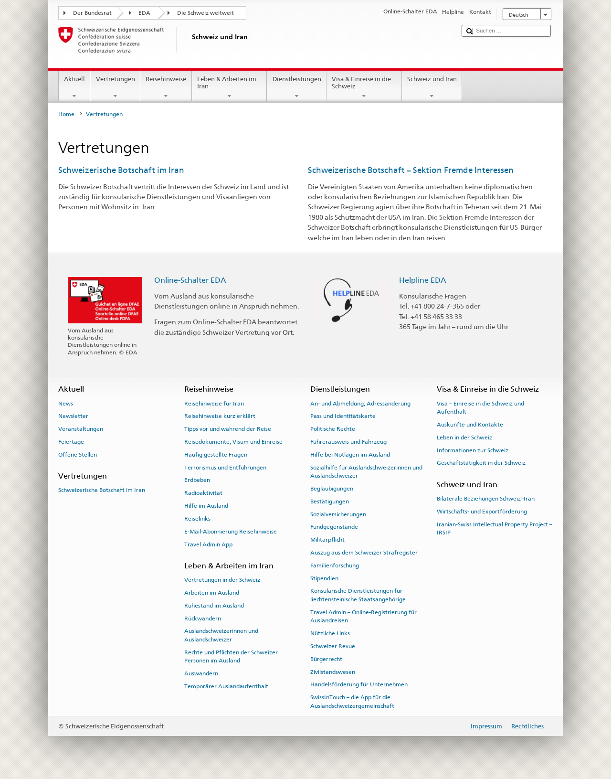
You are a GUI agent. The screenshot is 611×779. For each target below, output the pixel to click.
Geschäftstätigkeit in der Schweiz (481, 462)
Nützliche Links (330, 633)
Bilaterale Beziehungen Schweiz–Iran (486, 498)
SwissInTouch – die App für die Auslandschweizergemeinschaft (352, 701)
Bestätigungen (329, 501)
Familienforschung (334, 565)
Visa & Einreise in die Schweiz (364, 87)
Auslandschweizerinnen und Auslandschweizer (221, 635)
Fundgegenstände (334, 526)
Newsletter (73, 416)
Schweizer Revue (332, 646)
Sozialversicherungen (338, 514)
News (65, 403)
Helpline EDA (422, 280)
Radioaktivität (203, 493)
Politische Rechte (332, 429)
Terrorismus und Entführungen (225, 467)
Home (66, 114)
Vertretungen (115, 87)
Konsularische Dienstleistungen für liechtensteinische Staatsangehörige (358, 594)
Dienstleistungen (296, 87)
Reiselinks (197, 518)
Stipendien (324, 578)
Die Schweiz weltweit (205, 13)
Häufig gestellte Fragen (215, 454)
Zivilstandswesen (332, 671)
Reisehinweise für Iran (214, 403)
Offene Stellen (77, 454)
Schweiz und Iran (432, 87)
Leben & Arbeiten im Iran (229, 87)
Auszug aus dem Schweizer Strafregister (364, 552)
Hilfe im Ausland (206, 505)
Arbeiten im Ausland (211, 592)
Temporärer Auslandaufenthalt (226, 686)
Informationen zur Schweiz (472, 450)
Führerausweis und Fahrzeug (348, 441)
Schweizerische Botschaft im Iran (121, 170)
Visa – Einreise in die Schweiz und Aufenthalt (480, 407)
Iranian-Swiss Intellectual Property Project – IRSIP (494, 528)
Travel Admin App (208, 544)
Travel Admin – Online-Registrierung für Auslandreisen (363, 616)
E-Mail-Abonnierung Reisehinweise (230, 531)
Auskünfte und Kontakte (470, 424)
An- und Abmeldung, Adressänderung (360, 403)
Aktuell (74, 87)
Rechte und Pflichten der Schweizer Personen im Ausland (231, 656)
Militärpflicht (327, 539)
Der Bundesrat (92, 13)
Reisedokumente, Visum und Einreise (233, 441)
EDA (144, 13)
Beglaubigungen (331, 488)
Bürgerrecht (326, 659)
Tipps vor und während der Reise (227, 429)
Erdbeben (197, 480)
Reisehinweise (166, 87)
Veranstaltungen (80, 429)
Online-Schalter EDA (190, 280)
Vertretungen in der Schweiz (222, 579)
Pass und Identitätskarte (343, 416)
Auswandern (201, 673)
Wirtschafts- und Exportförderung (482, 511)
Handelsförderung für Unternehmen (359, 684)
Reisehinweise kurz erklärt (219, 416)
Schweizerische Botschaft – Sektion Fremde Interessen (411, 170)
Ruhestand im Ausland (214, 605)
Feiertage (71, 441)
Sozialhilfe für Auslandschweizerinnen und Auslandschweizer (366, 471)
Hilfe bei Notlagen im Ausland (350, 454)
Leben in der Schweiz (464, 437)
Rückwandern (202, 618)
